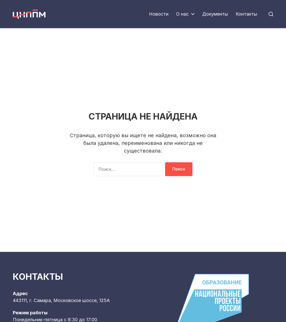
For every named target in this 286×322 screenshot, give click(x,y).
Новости (158, 14)
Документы (215, 14)
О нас (182, 14)
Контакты (246, 14)
